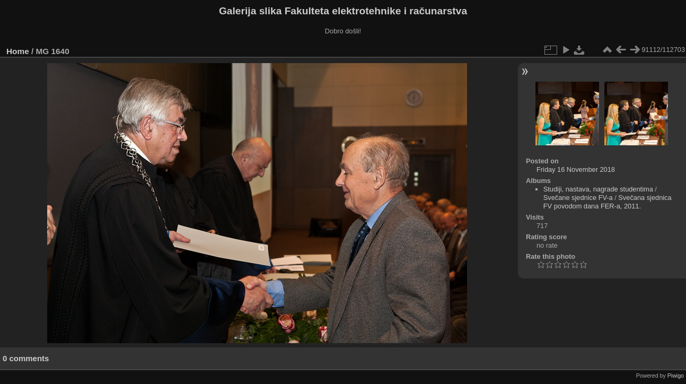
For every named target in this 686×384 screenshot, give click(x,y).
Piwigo (675, 375)
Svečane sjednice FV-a (578, 198)
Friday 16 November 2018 (576, 169)
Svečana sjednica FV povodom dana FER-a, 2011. (607, 202)
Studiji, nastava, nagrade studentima (598, 189)
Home (17, 51)
